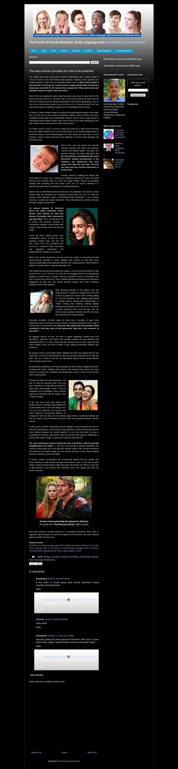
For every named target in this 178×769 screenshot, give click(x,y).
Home (34, 51)
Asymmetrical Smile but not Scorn (119, 163)
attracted (46, 99)
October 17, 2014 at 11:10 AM (61, 636)
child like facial (35, 410)
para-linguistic (56, 410)
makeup (43, 337)
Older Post (92, 752)
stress (51, 178)
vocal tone (86, 194)
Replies (42, 595)
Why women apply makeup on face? (67, 551)
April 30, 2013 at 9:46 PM (59, 579)
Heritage (64, 557)
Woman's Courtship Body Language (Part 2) (72, 548)
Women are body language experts (45, 545)
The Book (88, 51)
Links (53, 51)
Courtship (55, 557)
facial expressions (82, 306)
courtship (95, 134)
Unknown (40, 619)
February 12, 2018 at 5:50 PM (83, 657)
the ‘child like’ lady (51, 274)
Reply (38, 589)
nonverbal (33, 80)
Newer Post (36, 752)
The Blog (75, 51)
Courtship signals (40, 115)
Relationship (49, 560)
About (43, 51)
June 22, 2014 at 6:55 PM (56, 619)
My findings (74, 557)
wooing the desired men (66, 104)
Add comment (36, 675)
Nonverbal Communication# (125, 42)
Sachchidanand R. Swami (54, 600)
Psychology (85, 557)
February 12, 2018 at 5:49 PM (83, 600)
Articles (64, 51)
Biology (47, 557)
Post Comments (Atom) (70, 761)
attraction (94, 115)
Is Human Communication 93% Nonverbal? (120, 133)
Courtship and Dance (71, 545)
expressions (34, 246)
